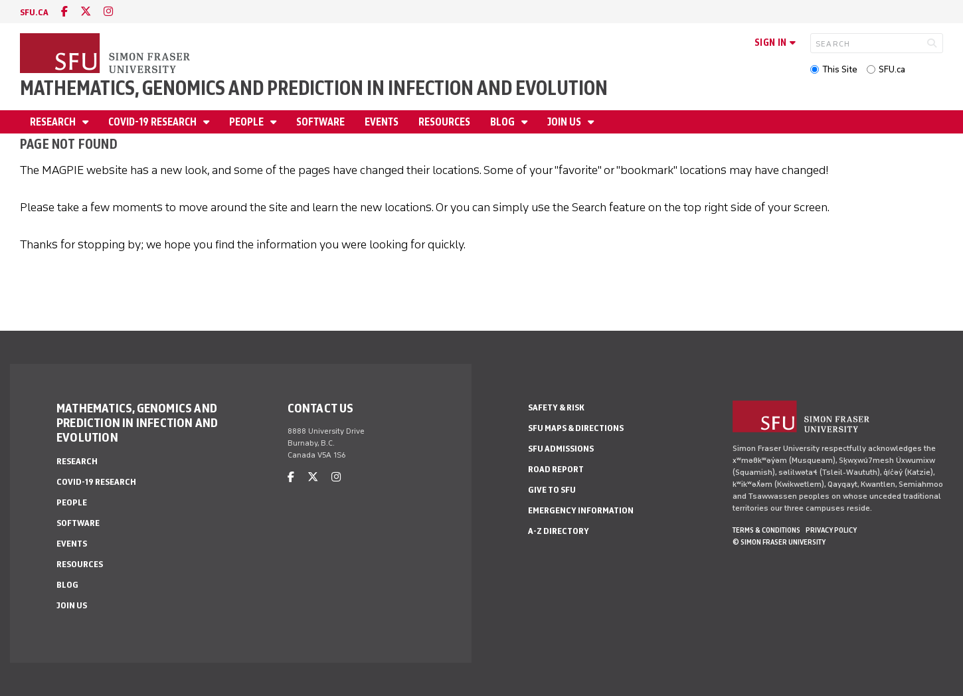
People (247, 122)
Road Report (556, 469)
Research (54, 122)
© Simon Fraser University (779, 542)
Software (320, 122)
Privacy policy (831, 530)
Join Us (565, 122)
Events (381, 122)
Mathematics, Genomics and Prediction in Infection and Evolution (314, 88)
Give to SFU (552, 489)
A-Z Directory (558, 531)
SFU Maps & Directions (576, 428)
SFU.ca (892, 69)
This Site (839, 69)
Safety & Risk (556, 407)
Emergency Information (581, 510)
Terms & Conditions (766, 530)
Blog (503, 122)
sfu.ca (34, 12)
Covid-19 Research (153, 122)
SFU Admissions (561, 448)
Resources (444, 122)
